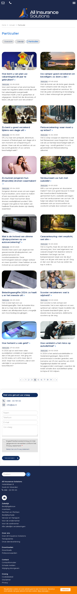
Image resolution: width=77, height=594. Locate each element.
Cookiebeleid (7, 577)
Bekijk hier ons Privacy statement (17, 449)
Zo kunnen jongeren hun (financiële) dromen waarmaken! (19, 179)
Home (4, 25)
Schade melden (8, 565)
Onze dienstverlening (11, 542)
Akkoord (65, 590)
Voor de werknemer (10, 524)
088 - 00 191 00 (14, 401)
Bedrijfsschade (8, 515)
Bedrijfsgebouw (8, 506)
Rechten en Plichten (10, 512)
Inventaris (6, 509)
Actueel (12, 25)
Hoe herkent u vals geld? (15, 343)
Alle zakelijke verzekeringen (13, 526)
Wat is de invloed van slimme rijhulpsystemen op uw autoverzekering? (17, 239)
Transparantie (7, 539)
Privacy (5, 583)
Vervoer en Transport (10, 518)
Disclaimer (6, 580)
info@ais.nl (12, 405)
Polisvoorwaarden (9, 553)
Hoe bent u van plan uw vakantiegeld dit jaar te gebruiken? (14, 77)
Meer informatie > (43, 591)
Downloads (7, 550)
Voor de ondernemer (11, 521)
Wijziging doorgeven (10, 568)
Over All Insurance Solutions (14, 536)
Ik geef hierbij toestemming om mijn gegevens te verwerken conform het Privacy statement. (21, 443)
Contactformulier (9, 562)
